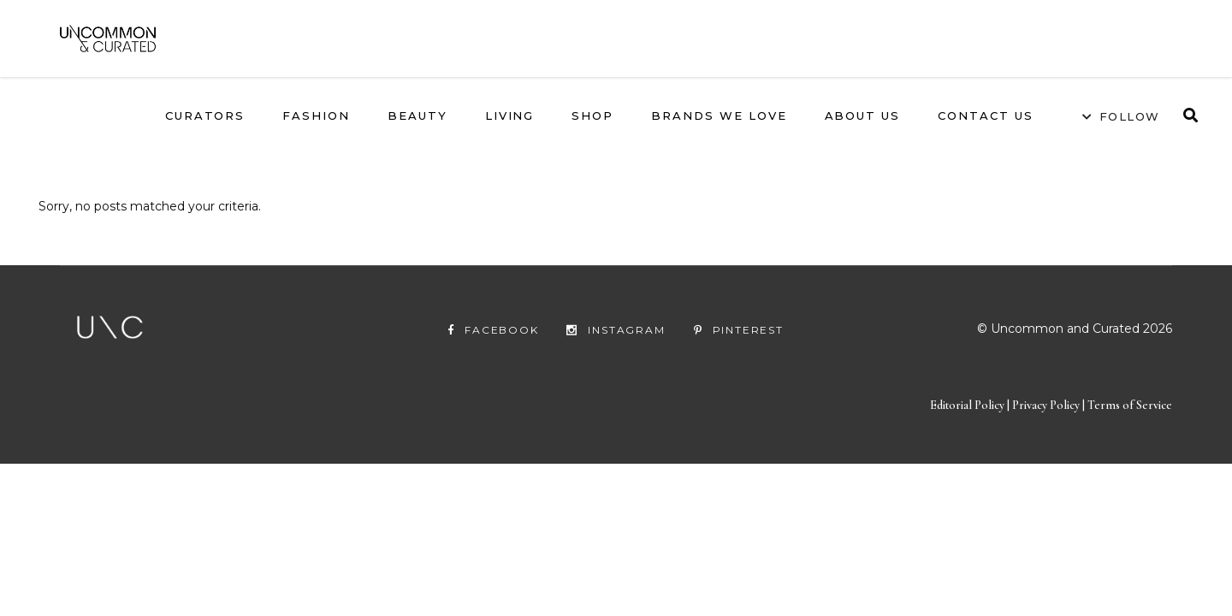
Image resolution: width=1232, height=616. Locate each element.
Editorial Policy (967, 434)
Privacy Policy (1047, 434)
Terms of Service (1129, 434)
